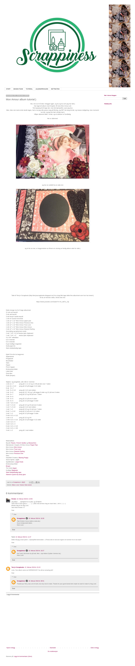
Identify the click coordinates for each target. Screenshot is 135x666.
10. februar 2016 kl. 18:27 (36, 550)
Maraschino (32, 443)
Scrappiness (21, 518)
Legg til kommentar (13, 594)
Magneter (15, 470)
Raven (13, 443)
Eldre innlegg (95, 648)
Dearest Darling (19, 451)
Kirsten (13, 499)
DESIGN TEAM (18, 89)
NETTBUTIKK (55, 89)
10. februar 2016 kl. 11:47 (23, 537)
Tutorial (22, 485)
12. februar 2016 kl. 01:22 (32, 567)
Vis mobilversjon (53, 651)
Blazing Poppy (23, 457)
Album (14, 485)
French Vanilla (21, 443)
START (8, 89)
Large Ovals (19, 462)
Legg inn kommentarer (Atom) (23, 656)
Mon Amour (18, 447)
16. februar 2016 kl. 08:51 (36, 581)
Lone (17, 485)
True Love (17, 449)
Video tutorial (28, 485)
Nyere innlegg (11, 648)
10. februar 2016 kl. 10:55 (24, 499)
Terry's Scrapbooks (17, 567)
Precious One (18, 453)
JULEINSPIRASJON (42, 89)
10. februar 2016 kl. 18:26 (36, 518)
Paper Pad (33, 445)
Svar (12, 510)
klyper (15, 468)
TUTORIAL (29, 89)
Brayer (8, 466)
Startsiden (53, 648)
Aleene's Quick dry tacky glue (16, 474)
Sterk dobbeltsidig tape (13, 472)
